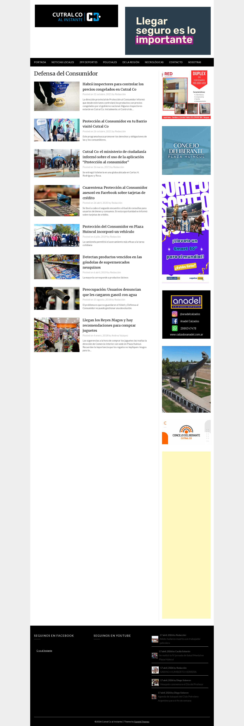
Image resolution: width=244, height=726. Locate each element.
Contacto (176, 62)
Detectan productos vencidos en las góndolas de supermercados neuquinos (113, 261)
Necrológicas (154, 62)
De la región (130, 62)
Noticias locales (63, 62)
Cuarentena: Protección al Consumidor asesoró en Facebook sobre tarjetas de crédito (111, 192)
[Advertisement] (186, 535)
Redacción (120, 94)
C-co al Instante (44, 650)
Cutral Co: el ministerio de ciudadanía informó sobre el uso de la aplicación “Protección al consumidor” (115, 156)
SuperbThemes (141, 721)
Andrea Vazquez (120, 333)
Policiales (110, 62)
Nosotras (194, 62)
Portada (40, 62)
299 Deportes (89, 62)
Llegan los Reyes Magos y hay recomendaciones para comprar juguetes (110, 324)
